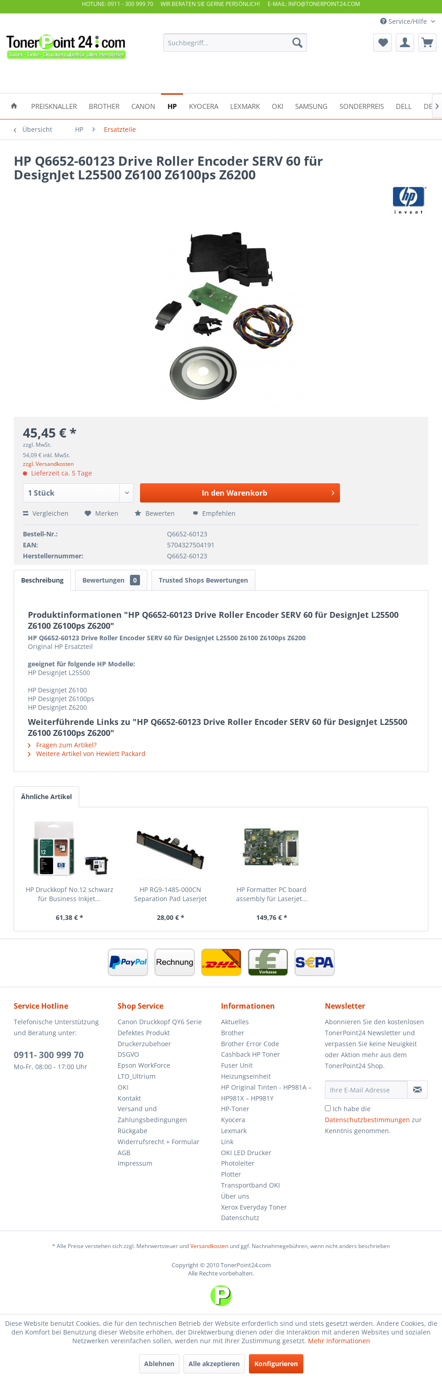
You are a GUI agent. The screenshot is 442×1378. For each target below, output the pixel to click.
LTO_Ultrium (137, 1076)
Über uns (235, 1196)
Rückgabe (132, 1130)
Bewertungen (111, 580)
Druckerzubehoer (144, 1043)
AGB (124, 1152)
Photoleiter (237, 1163)
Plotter (231, 1174)
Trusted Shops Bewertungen (203, 580)
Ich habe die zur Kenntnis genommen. (373, 1119)
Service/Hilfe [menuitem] (404, 21)
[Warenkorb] (427, 42)
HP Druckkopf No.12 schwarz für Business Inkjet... (69, 894)
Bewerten (156, 513)
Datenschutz (240, 1217)
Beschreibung (42, 580)
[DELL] (404, 105)
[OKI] (277, 105)
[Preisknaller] (54, 105)
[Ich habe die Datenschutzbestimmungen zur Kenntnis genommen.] (328, 1108)
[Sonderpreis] (362, 105)
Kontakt (129, 1098)
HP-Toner (235, 1108)
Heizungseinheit (246, 1076)
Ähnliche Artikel (46, 796)
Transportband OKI (250, 1185)
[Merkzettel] (382, 42)
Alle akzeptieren (214, 1363)
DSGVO (128, 1054)
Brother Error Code (250, 1043)
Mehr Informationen (339, 1340)
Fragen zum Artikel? (62, 744)
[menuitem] (235, 42)
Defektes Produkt (144, 1032)
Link (227, 1141)
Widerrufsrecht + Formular (158, 1141)
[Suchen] (297, 42)
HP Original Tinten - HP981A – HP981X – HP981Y (266, 1092)
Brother (232, 1032)
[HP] (172, 105)
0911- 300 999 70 (49, 1055)
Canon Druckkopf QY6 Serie (160, 1021)
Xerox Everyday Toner (254, 1207)
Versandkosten (209, 1246)
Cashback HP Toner (250, 1054)
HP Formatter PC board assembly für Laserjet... (271, 894)
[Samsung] (311, 105)
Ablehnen (159, 1363)
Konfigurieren (276, 1363)
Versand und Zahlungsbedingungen (152, 1114)
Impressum (135, 1163)
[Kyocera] (203, 105)
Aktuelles (235, 1021)
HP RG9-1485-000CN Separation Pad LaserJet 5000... (170, 894)
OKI (123, 1087)
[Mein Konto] (405, 42)
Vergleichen (46, 513)
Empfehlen (214, 513)
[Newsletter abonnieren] (417, 1090)
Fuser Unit (237, 1065)
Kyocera (233, 1119)
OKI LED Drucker (246, 1152)
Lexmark (234, 1130)
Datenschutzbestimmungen (367, 1119)
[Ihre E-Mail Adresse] (366, 1090)
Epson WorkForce (144, 1065)
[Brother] (104, 105)
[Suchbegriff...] (235, 42)
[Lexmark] (245, 105)
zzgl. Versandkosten (48, 464)
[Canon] (143, 105)
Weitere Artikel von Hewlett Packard (87, 753)
